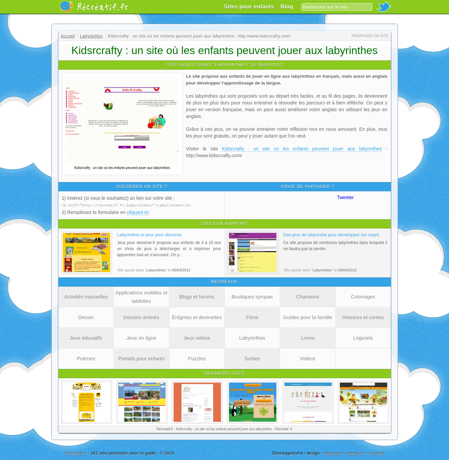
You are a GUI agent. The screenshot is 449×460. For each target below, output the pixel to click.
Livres (307, 337)
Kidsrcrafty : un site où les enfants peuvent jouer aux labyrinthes (302, 148)
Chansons (307, 296)
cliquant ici (138, 212)
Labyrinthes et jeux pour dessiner (149, 234)
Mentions (356, 452)
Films (252, 317)
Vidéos (308, 358)
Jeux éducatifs (86, 337)
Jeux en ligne (141, 337)
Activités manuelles (85, 296)
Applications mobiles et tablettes (141, 296)
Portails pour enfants (141, 358)
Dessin (86, 317)
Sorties (252, 358)
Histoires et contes (363, 317)
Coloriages (363, 296)
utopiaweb (333, 452)
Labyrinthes (252, 337)
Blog (286, 6)
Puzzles (197, 358)
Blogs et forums (196, 296)
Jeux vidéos (196, 337)
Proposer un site (370, 36)
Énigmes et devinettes (197, 317)
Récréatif (93, 6)
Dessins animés (141, 317)
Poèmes (86, 358)
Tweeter (345, 197)
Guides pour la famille (307, 317)
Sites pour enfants (249, 6)
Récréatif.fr (76, 452)
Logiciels (363, 337)
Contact (376, 452)
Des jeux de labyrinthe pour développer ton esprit (331, 234)
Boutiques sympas (252, 296)
